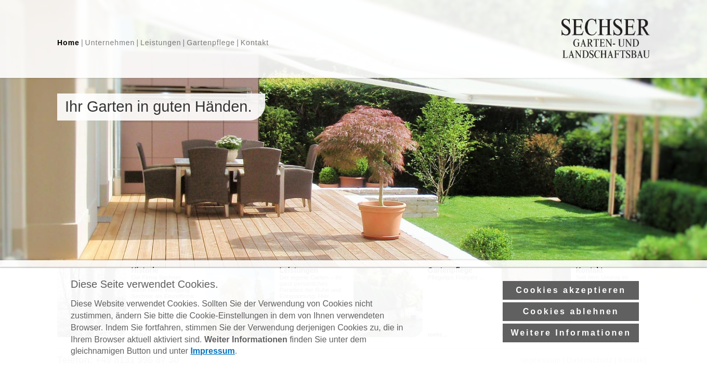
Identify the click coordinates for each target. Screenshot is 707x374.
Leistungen (160, 42)
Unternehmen (110, 42)
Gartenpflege (211, 42)
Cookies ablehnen (571, 324)
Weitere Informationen (570, 346)
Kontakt (255, 42)
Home (68, 42)
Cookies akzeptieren (571, 303)
